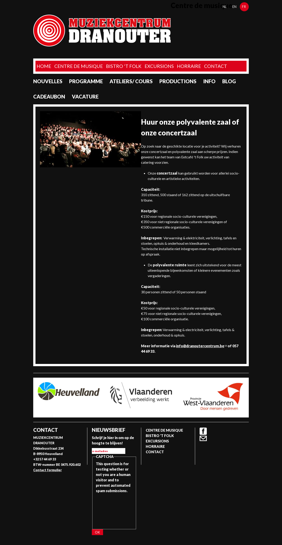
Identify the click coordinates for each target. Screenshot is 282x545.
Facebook (203, 431)
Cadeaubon (49, 97)
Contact (215, 66)
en (234, 7)
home (44, 66)
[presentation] (114, 509)
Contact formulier (47, 470)
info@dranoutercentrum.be (201, 346)
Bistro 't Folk (123, 66)
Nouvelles (47, 81)
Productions (177, 81)
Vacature (85, 97)
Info (209, 81)
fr (244, 7)
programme (86, 81)
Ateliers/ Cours (131, 81)
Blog (229, 81)
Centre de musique (78, 66)
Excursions (159, 66)
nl (225, 7)
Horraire (189, 66)
